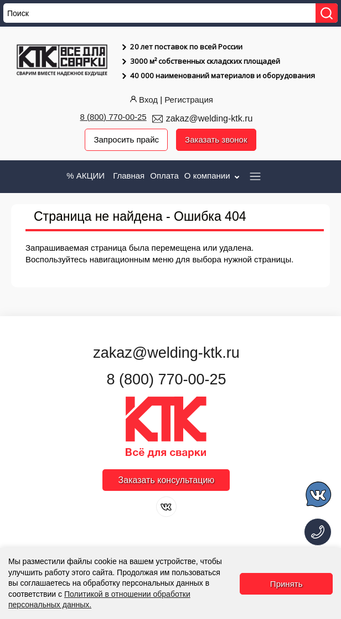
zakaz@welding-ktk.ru (209, 118)
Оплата (164, 175)
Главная (128, 175)
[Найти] (327, 13)
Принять (286, 583)
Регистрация (188, 99)
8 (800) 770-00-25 (113, 116)
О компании (212, 175)
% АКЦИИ (85, 175)
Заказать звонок (216, 139)
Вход (143, 99)
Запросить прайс (126, 139)
